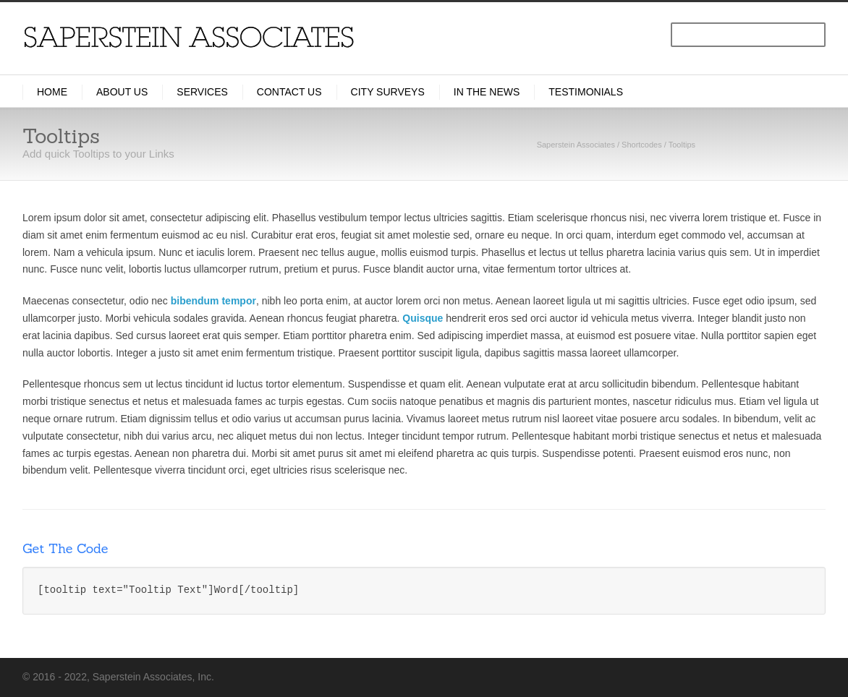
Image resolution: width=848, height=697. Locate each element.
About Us (122, 92)
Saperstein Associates (576, 144)
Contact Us (289, 92)
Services (202, 92)
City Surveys (388, 92)
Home (52, 92)
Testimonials (585, 92)
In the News (487, 92)
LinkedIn (688, 676)
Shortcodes (642, 144)
